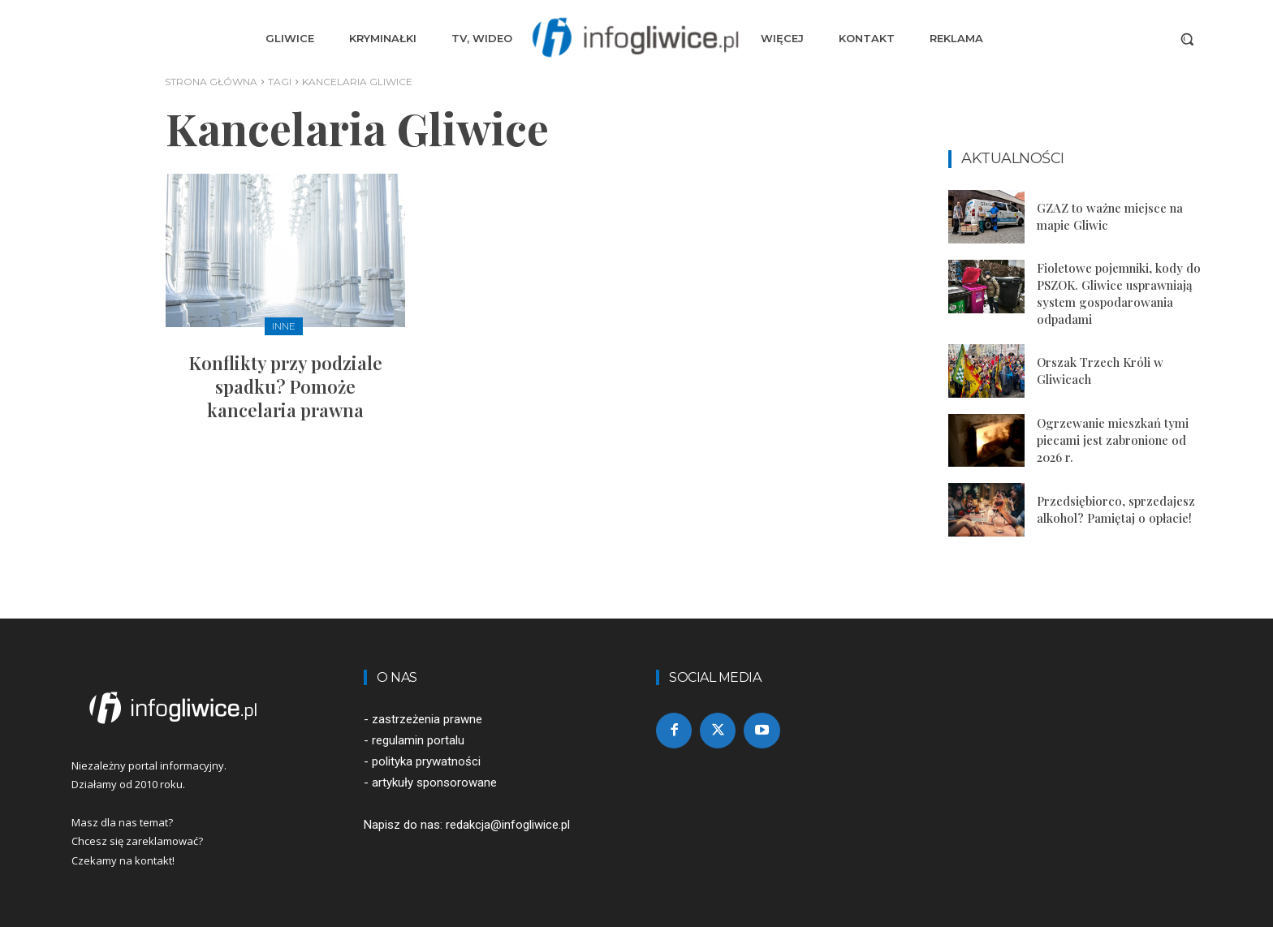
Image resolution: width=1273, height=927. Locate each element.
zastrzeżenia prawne (427, 719)
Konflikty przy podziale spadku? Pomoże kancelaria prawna (285, 386)
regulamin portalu (418, 740)
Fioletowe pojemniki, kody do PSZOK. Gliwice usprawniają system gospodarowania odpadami (1119, 293)
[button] (1187, 39)
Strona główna (211, 81)
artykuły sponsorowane (434, 782)
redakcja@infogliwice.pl (508, 824)
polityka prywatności (426, 761)
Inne (284, 326)
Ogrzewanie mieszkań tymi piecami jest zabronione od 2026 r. (1113, 440)
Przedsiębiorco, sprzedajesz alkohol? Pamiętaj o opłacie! (1116, 509)
